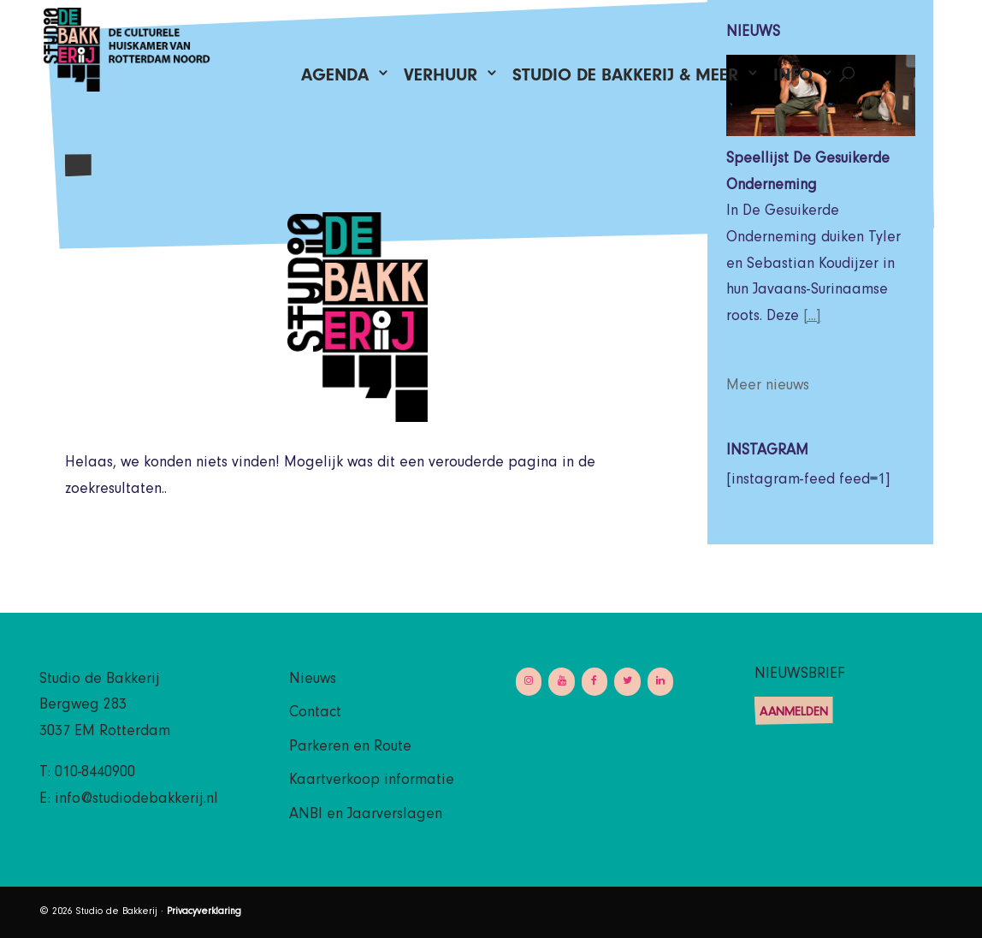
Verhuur (440, 79)
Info (793, 79)
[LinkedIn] (660, 682)
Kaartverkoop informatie (371, 781)
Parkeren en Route (350, 748)
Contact (315, 713)
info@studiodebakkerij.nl (136, 800)
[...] (812, 317)
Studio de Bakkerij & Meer (625, 79)
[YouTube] (561, 682)
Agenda (335, 79)
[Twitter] (627, 682)
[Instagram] (528, 682)
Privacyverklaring (204, 912)
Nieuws (312, 680)
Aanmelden (794, 713)
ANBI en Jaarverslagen (365, 815)
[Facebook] (594, 682)
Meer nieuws (767, 387)
